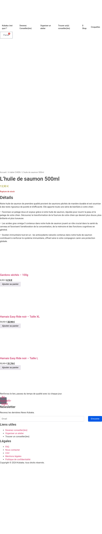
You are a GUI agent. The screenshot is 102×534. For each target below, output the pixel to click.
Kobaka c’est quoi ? (7, 27)
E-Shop (84, 27)
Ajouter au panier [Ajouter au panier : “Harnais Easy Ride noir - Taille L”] (10, 437)
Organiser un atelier (45, 27)
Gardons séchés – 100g (14, 344)
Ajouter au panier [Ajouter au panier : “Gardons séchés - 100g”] (10, 354)
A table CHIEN (14, 242)
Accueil (3, 242)
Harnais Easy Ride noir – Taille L (19, 428)
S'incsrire (95, 488)
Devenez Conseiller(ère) (26, 27)
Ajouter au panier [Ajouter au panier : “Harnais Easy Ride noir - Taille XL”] (10, 395)
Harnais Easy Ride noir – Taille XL (20, 386)
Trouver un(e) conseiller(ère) (64, 27)
